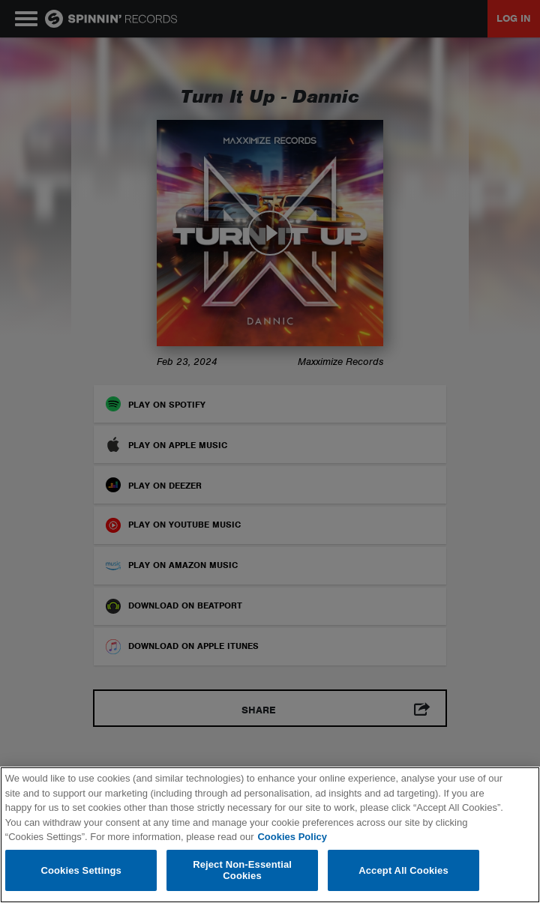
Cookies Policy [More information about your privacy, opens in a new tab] (291, 836)
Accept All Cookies (403, 870)
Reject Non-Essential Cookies (242, 870)
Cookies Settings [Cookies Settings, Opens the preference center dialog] (81, 870)
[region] (270, 835)
